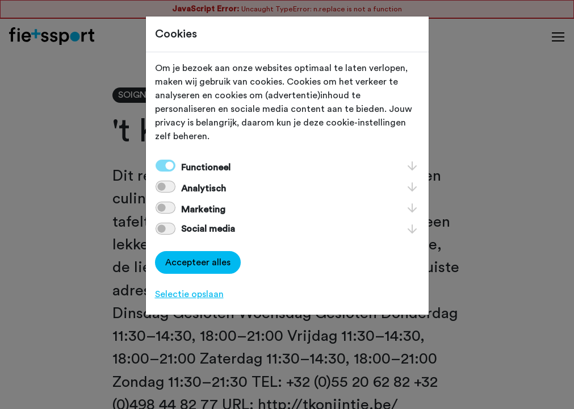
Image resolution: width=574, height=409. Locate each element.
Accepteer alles (198, 262)
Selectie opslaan (189, 294)
